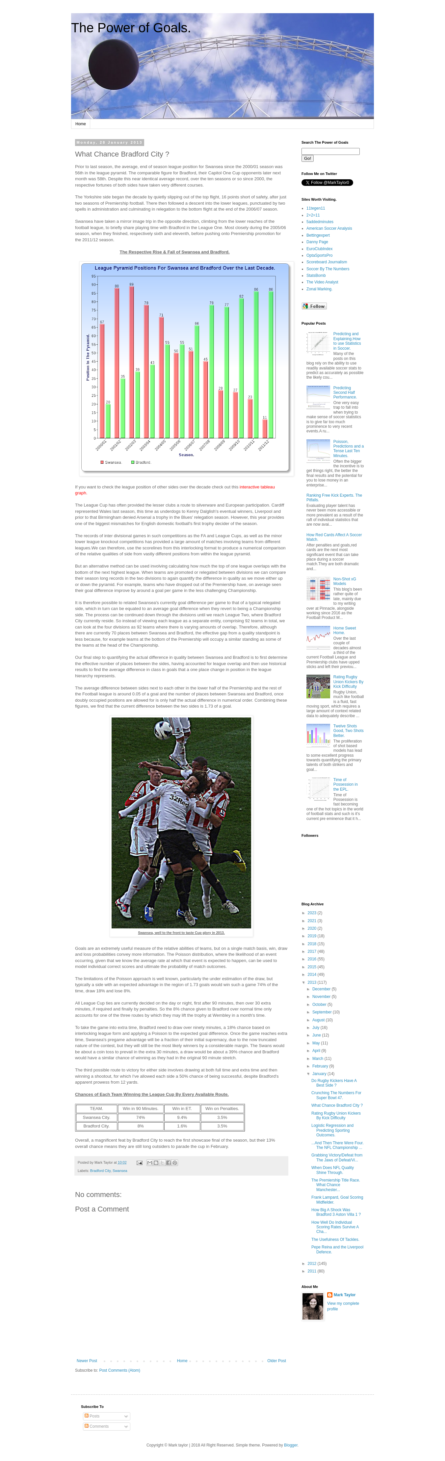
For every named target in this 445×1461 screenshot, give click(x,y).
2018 (313, 944)
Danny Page (317, 242)
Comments (97, 1426)
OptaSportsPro (319, 255)
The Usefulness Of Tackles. (335, 1239)
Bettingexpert (318, 235)
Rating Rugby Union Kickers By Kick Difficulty (348, 682)
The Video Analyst (322, 282)
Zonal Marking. (319, 289)
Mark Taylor (344, 1295)
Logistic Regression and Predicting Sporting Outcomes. (332, 1130)
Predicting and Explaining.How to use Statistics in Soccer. (347, 341)
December (322, 989)
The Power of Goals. (131, 27)
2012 (313, 1263)
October (319, 1004)
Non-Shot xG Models (344, 581)
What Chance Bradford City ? (337, 1105)
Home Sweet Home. (344, 630)
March (318, 1058)
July (316, 1027)
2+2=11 (313, 215)
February (320, 1066)
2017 (313, 951)
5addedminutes (319, 221)
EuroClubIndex (319, 249)
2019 (313, 936)
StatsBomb (316, 275)
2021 (313, 921)
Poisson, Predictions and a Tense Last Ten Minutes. (348, 448)
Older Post (276, 1361)
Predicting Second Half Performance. (345, 393)
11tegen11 (315, 208)
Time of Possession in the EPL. (345, 784)
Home (80, 124)
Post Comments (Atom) (119, 1370)
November (322, 996)
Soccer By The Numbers (328, 269)
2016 (313, 959)
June (317, 1035)
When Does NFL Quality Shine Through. (332, 1170)
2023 (313, 913)
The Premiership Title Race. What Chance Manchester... (335, 1185)
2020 (313, 928)
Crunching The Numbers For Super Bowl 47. (336, 1095)
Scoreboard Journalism (326, 262)
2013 (313, 982)
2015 (313, 967)
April (316, 1050)
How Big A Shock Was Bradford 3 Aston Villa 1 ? (336, 1212)
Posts (92, 1416)
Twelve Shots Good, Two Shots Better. (348, 731)
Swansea (120, 1171)
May (316, 1043)
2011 (313, 1271)
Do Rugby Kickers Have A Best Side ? (333, 1083)
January (319, 1073)
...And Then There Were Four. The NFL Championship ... (337, 1145)
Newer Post (87, 1361)
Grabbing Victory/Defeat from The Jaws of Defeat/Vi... (336, 1157)
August (319, 1020)
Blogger (291, 1445)
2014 (313, 974)
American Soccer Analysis (329, 228)
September (322, 1012)
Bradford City (100, 1171)
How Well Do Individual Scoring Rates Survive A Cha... (335, 1227)
